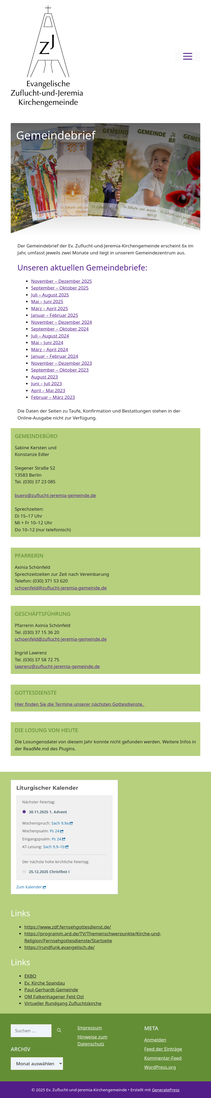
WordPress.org (160, 1067)
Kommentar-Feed (163, 1058)
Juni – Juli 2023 (46, 383)
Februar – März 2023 (53, 397)
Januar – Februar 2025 (54, 315)
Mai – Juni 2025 (47, 301)
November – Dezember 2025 (61, 281)
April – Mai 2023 (48, 390)
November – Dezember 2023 (61, 363)
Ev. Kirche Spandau (44, 983)
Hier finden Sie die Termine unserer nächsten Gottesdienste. (80, 704)
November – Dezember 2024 (61, 322)
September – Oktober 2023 (60, 370)
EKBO (30, 976)
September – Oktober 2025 (60, 288)
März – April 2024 (49, 349)
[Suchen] (59, 1030)
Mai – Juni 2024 (47, 342)
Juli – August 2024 (50, 336)
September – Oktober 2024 (60, 329)
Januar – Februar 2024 (54, 356)
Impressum (89, 1028)
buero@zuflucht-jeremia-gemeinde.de (55, 495)
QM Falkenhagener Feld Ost (54, 996)
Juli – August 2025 (50, 295)
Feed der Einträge (163, 1049)
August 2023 (44, 377)
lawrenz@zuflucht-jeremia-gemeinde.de (57, 666)
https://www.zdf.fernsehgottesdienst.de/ (67, 927)
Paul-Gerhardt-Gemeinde (51, 989)
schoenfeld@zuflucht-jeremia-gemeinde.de (61, 588)
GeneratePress (165, 1089)
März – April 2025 (49, 308)
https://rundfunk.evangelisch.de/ (59, 947)
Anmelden (155, 1040)
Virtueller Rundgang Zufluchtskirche (62, 1003)
